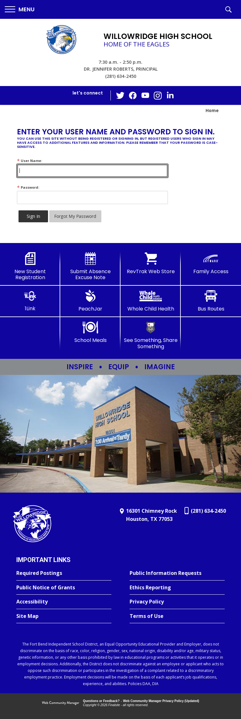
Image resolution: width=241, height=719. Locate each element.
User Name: (29, 161)
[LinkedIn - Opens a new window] (170, 95)
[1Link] (30, 300)
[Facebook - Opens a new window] (132, 95)
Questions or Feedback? (101, 701)
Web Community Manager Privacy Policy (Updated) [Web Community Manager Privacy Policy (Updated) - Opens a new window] (161, 701)
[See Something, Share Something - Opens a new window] (151, 335)
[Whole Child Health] (151, 300)
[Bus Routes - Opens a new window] (211, 300)
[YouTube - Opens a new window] (145, 95)
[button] (20, 9)
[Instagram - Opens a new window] (158, 95)
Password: (28, 187)
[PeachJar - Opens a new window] (90, 300)
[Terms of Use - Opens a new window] (177, 616)
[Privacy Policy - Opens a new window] (177, 602)
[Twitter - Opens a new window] (120, 95)
